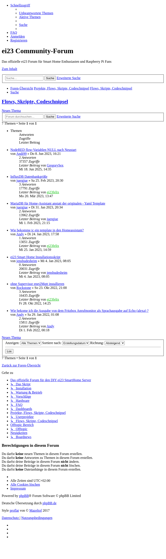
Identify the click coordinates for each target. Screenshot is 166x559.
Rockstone (23, 288)
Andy (20, 234)
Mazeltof (35, 510)
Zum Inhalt (9, 69)
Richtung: (107, 343)
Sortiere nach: (65, 343)
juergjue (22, 180)
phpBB (24, 496)
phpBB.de (49, 503)
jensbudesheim (26, 261)
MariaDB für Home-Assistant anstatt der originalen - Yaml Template (57, 203)
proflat (14, 510)
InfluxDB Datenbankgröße (28, 176)
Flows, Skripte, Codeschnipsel (35, 101)
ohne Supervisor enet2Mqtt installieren (37, 284)
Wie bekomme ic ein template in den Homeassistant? (47, 230)
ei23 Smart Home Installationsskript (35, 257)
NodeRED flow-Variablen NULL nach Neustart (43, 150)
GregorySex (55, 165)
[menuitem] (36, 13)
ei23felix (53, 192)
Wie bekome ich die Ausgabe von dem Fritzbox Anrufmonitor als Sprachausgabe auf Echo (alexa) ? (79, 310)
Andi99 (21, 153)
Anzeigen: (23, 343)
